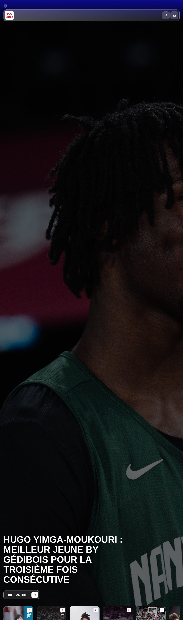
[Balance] (174, 15)
